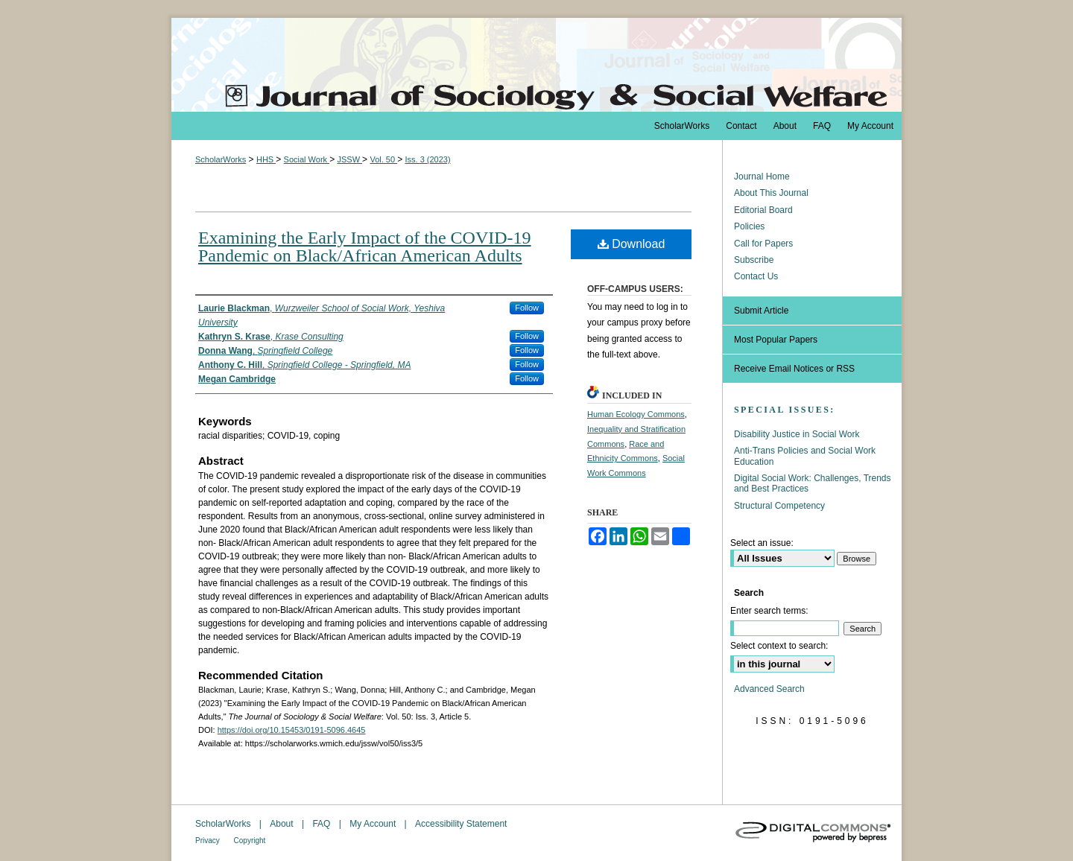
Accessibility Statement (461, 824)
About (283, 824)
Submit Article (761, 310)
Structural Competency (779, 506)
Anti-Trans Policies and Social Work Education (805, 455)
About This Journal (771, 193)
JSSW (349, 159)
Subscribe (753, 260)
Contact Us (756, 276)
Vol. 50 (383, 159)
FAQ (322, 824)
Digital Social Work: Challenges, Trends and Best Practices (812, 483)
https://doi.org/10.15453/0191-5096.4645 (292, 729)
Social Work (307, 159)
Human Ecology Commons (636, 414)
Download (631, 244)
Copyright (250, 840)
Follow (527, 307)
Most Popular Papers (775, 339)
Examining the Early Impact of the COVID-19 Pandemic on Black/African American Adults (364, 246)
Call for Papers (763, 243)
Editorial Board (763, 210)
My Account (373, 824)
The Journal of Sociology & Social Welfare (536, 65)
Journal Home (762, 176)
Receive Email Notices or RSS (794, 368)
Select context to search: (779, 646)
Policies (749, 226)
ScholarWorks (220, 159)
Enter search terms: (769, 611)
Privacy (208, 840)
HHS (266, 159)
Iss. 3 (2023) (427, 159)
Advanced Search (769, 689)
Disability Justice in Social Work (797, 434)
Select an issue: (762, 543)
